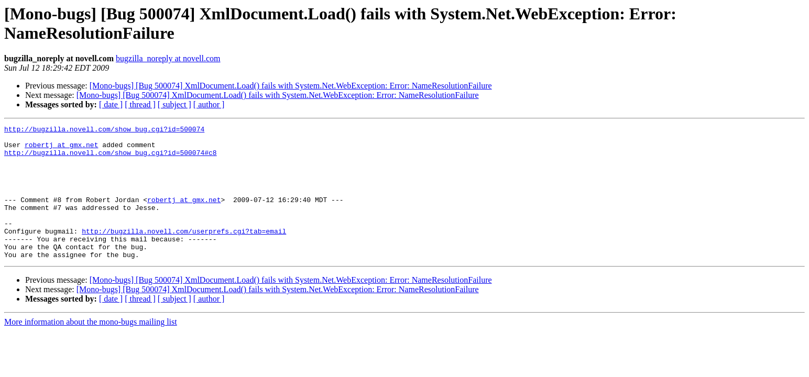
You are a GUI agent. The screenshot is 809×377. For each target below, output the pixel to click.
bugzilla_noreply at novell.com (168, 58)
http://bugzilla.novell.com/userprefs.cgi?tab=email (184, 253)
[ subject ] (174, 104)
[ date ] (111, 104)
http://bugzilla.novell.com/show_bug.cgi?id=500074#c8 (110, 158)
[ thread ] (140, 104)
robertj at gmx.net (61, 149)
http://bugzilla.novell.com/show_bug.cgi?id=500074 (104, 130)
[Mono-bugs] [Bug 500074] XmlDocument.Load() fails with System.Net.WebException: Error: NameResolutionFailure (291, 85)
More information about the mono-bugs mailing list (90, 348)
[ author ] (209, 104)
